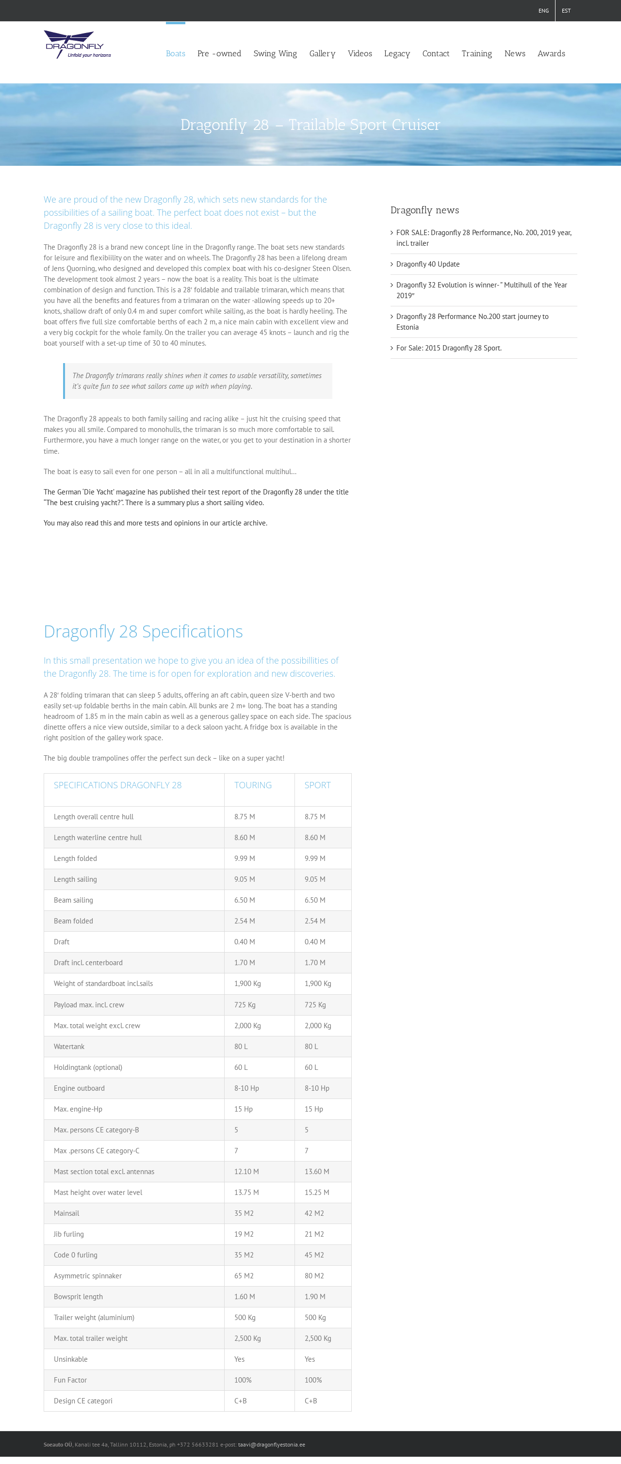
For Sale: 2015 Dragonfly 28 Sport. (449, 347)
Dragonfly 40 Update (428, 264)
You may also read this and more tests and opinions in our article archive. (155, 522)
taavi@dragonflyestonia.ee (271, 1444)
